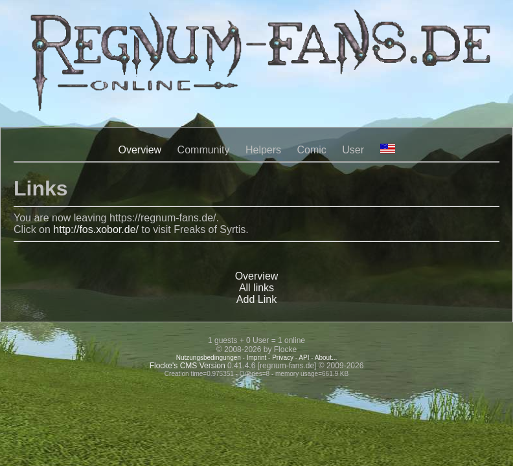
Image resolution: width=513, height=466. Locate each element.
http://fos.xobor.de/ (96, 229)
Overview (139, 149)
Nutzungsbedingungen (208, 357)
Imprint (257, 357)
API (304, 357)
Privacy (282, 357)
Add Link (256, 299)
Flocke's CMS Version (187, 365)
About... (326, 357)
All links (256, 287)
